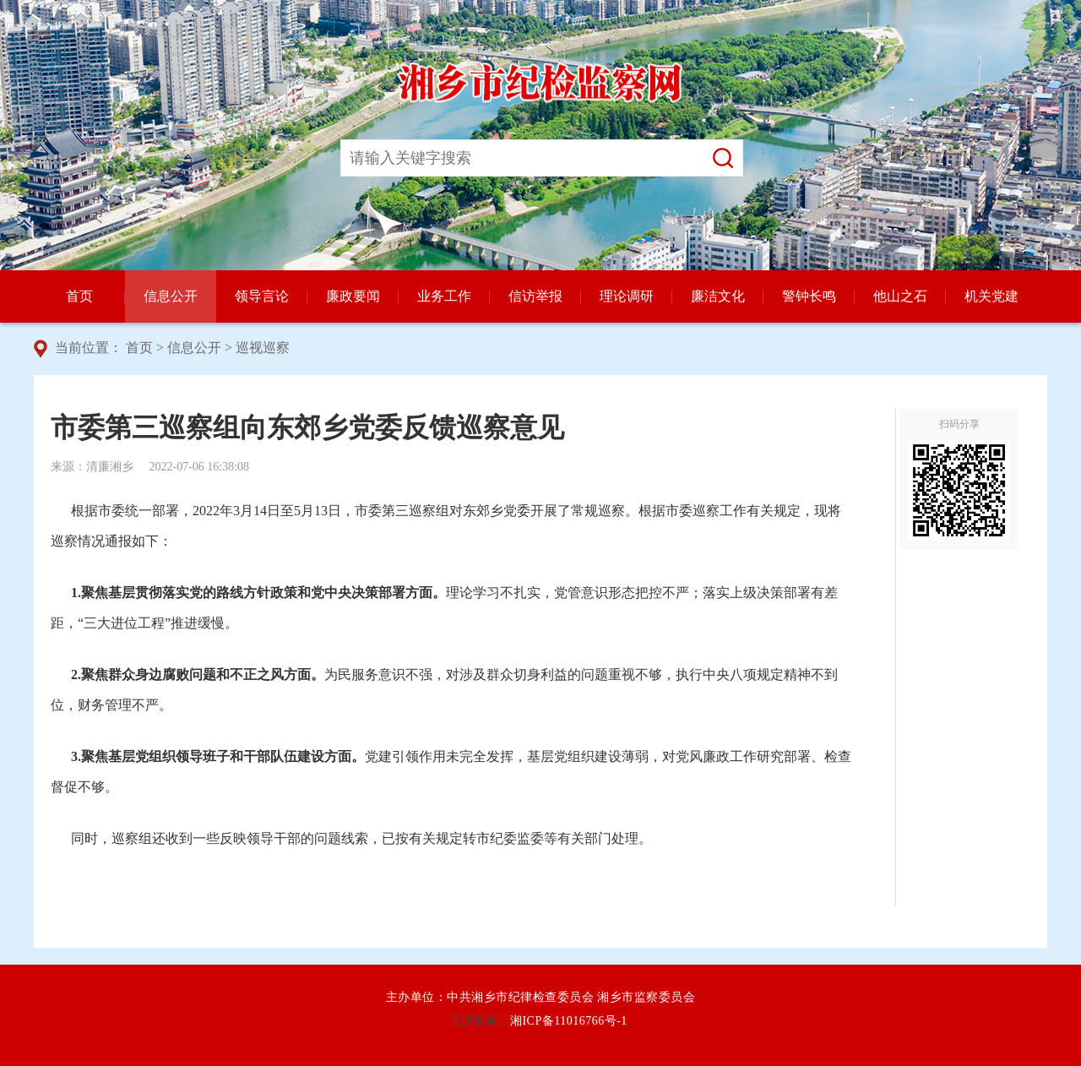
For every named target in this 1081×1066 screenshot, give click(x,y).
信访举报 (535, 296)
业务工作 (444, 296)
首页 (79, 296)
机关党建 (991, 296)
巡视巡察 (263, 347)
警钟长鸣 (809, 296)
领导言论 (262, 296)
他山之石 (900, 296)
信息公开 (171, 296)
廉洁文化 (718, 296)
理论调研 (627, 296)
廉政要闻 (353, 296)
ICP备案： (482, 1020)
